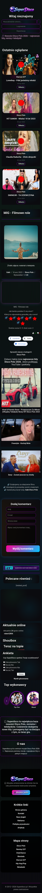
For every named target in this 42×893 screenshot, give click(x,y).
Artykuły (21, 828)
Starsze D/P (21, 77)
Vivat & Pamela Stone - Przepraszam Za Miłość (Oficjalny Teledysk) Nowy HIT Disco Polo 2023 (21, 411)
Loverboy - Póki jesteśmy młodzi (21, 80)
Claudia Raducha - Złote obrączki (21, 157)
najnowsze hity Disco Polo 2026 (21, 360)
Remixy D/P (21, 849)
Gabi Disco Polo (31, 490)
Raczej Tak (9, 670)
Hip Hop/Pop (21, 863)
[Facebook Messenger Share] (21, 344)
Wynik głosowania (21, 679)
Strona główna (21, 810)
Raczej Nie (9, 665)
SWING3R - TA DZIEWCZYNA (21, 195)
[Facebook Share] (14, 338)
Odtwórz (21, 87)
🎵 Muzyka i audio (21, 792)
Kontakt (21, 813)
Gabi (8, 272)
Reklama (20, 821)
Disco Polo (21, 115)
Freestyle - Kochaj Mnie (21, 443)
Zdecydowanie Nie (12, 668)
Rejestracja (21, 31)
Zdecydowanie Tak (12, 662)
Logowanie (21, 26)
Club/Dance (21, 853)
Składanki (21, 867)
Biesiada (21, 856)
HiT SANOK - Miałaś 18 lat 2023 (21, 119)
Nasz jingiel (21, 817)
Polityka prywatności (21, 824)
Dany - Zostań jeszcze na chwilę (21, 475)
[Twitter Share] (27, 338)
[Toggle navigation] (4, 42)
